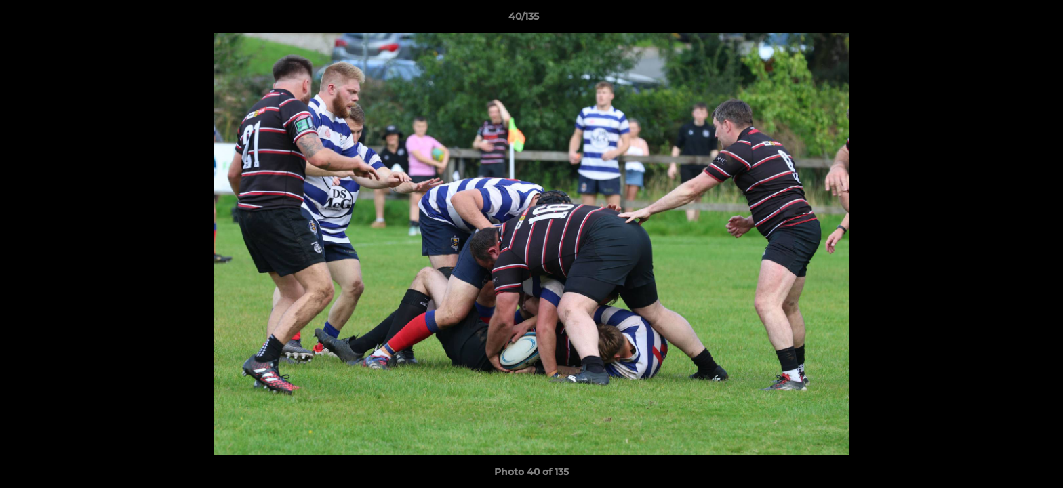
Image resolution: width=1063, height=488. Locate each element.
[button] (1006, 20)
